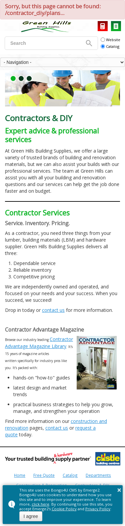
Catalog (116, 26)
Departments (98, 475)
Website (110, 39)
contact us (53, 310)
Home (19, 475)
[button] (13, 78)
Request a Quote (102, 26)
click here (40, 504)
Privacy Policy (97, 508)
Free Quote (44, 475)
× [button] (119, 490)
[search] (47, 43)
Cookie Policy (64, 508)
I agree (31, 516)
